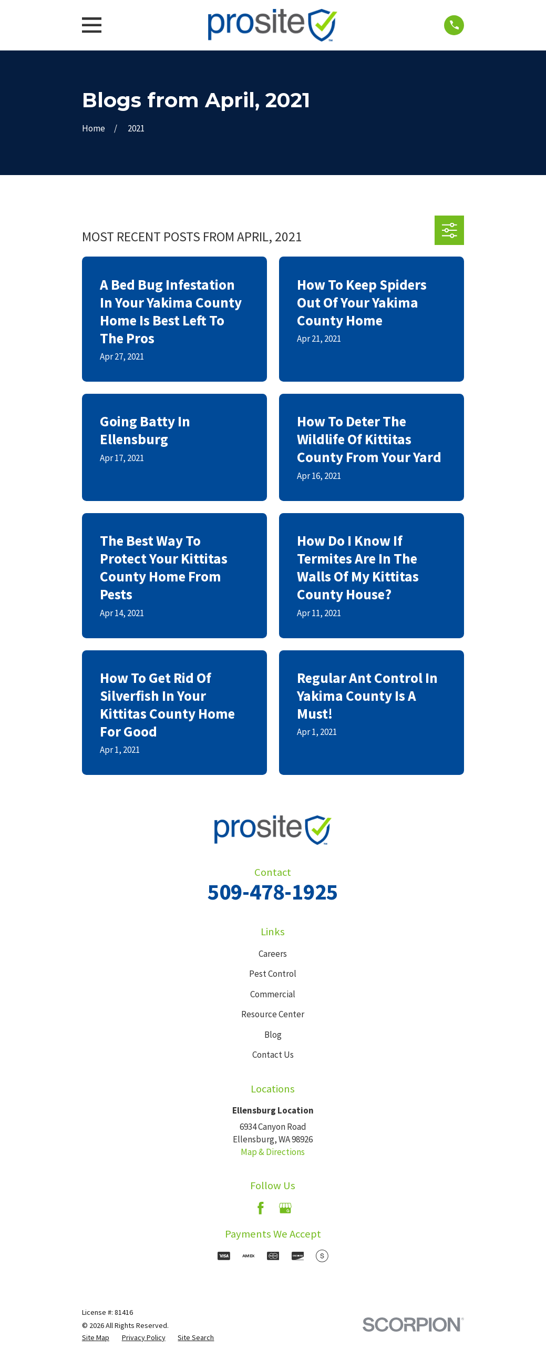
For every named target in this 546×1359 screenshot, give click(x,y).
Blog (273, 1034)
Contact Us (273, 1054)
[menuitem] (95, 1338)
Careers (273, 953)
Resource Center (272, 1014)
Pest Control (272, 973)
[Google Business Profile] (285, 1208)
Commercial (272, 994)
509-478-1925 (273, 891)
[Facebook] (260, 1208)
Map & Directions (273, 1152)
